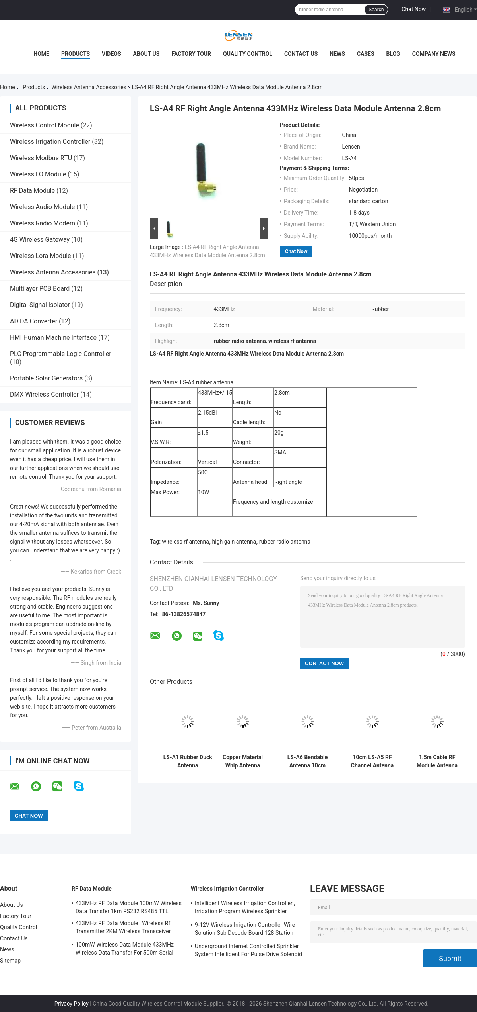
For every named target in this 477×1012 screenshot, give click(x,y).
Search (376, 9)
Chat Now (413, 9)
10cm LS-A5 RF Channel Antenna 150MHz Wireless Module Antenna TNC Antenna (372, 761)
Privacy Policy (71, 1003)
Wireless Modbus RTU (41, 158)
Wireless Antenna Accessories (88, 87)
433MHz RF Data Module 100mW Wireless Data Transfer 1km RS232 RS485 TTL (129, 907)
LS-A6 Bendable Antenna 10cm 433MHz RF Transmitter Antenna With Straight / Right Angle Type (307, 761)
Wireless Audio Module (42, 207)
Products (75, 54)
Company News (434, 54)
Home (41, 54)
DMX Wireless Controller (44, 394)
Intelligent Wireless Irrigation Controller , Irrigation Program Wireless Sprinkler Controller (245, 908)
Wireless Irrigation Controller (50, 141)
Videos (111, 54)
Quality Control (247, 54)
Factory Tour (191, 54)
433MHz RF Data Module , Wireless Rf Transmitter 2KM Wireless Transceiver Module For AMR (123, 928)
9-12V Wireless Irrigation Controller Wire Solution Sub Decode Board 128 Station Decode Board (245, 930)
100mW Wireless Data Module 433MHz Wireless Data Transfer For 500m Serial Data (125, 950)
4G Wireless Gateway (40, 239)
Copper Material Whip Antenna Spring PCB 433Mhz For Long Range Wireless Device (242, 761)
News (337, 54)
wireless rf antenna (185, 541)
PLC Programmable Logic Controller (60, 354)
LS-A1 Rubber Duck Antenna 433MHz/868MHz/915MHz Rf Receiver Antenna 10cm (187, 761)
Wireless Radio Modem (42, 223)
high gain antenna (234, 541)
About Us (146, 54)
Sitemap (10, 960)
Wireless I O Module (38, 174)
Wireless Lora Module (40, 256)
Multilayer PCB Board (40, 288)
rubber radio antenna (284, 541)
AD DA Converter (33, 321)
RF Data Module (32, 190)
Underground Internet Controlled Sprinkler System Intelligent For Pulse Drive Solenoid (248, 950)
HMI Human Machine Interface (53, 337)
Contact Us (301, 54)
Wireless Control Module (44, 125)
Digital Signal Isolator (40, 305)
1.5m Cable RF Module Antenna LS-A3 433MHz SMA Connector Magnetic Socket (437, 761)
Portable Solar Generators (46, 378)
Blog (393, 54)
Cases (365, 54)
